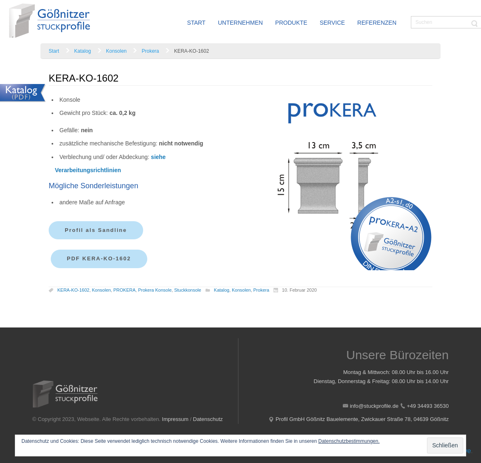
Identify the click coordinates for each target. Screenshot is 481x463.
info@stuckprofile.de (374, 406)
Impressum (175, 419)
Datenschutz (208, 419)
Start (54, 51)
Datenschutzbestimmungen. (349, 441)
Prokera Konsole (155, 290)
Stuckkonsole (187, 290)
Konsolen (116, 51)
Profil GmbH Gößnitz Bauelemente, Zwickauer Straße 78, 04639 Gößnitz (362, 419)
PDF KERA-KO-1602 (99, 258)
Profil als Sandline (96, 230)
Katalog (82, 51)
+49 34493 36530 (428, 406)
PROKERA (124, 290)
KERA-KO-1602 (73, 290)
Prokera (150, 51)
